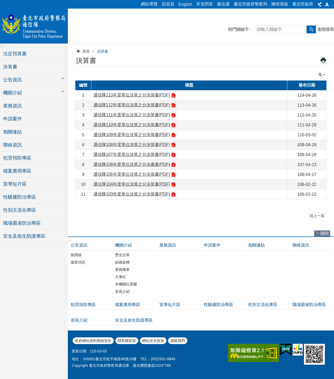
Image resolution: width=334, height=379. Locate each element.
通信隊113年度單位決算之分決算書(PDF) (131, 95)
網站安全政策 (153, 341)
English (185, 4)
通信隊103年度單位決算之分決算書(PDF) (131, 194)
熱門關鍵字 (238, 29)
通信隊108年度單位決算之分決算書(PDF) (131, 144)
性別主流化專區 (19, 210)
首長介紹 (122, 291)
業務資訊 (12, 105)
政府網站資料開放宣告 (93, 341)
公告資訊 (79, 245)
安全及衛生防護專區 (24, 236)
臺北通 (223, 4)
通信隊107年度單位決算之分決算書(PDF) (131, 154)
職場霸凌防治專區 (22, 223)
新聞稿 (76, 255)
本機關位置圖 (126, 284)
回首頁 (168, 4)
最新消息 (78, 262)
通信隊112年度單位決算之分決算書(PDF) (131, 105)
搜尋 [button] (311, 29)
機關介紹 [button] (12, 92)
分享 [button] (320, 4)
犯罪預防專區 (17, 158)
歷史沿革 (122, 255)
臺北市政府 (302, 4)
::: (5, 3)
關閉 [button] (322, 75)
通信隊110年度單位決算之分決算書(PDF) (131, 125)
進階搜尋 (325, 29)
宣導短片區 (15, 184)
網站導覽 (149, 4)
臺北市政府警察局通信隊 (34, 25)
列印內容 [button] (323, 60)
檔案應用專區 (17, 171)
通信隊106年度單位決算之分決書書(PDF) (131, 164)
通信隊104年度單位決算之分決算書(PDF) (131, 184)
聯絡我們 (177, 341)
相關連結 (12, 132)
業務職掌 (122, 269)
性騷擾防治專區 (19, 197)
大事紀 (120, 277)
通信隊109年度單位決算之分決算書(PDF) (131, 134)
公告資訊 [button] (12, 79)
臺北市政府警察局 (250, 4)
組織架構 (122, 262)
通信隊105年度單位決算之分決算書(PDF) (131, 174)
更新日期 (79, 351)
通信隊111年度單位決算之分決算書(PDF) (131, 115)
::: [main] (77, 50)
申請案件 (12, 118)
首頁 (86, 51)
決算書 (10, 66)
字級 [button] (327, 4)
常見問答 (204, 4)
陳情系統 (279, 4)
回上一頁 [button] (317, 216)
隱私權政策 (127, 341)
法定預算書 (15, 53)
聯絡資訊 (12, 145)
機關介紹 (123, 245)
